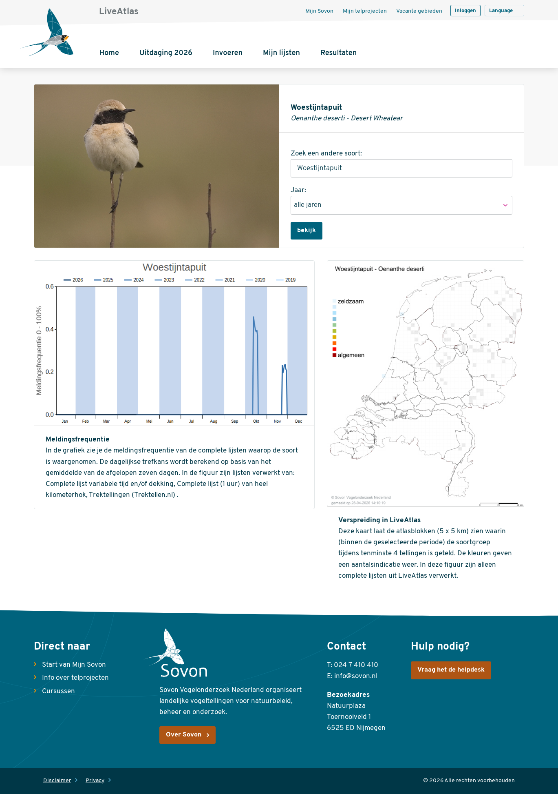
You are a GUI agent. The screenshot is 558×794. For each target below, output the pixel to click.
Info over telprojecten (75, 677)
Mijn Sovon (319, 11)
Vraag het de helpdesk (451, 670)
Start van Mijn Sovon (74, 664)
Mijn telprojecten (365, 11)
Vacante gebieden (419, 11)
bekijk (306, 230)
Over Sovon (183, 735)
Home (109, 53)
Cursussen (58, 691)
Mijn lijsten (281, 53)
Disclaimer (57, 781)
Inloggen (465, 10)
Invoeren (228, 53)
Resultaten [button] (338, 53)
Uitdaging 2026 (165, 53)
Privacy (95, 781)
